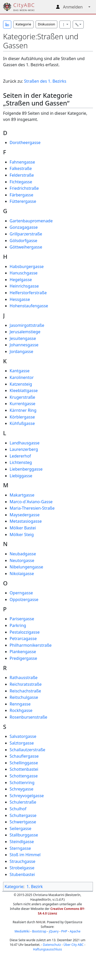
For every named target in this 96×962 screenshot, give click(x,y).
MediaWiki (22, 931)
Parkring (18, 625)
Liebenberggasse (26, 469)
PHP (64, 931)
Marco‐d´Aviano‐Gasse (31, 501)
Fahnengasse (22, 162)
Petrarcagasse (23, 638)
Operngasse (21, 593)
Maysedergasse (25, 515)
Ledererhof (20, 456)
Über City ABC (73, 944)
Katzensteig (21, 384)
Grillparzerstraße (26, 234)
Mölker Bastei (23, 528)
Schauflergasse (24, 756)
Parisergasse (22, 619)
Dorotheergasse (25, 142)
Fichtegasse (21, 182)
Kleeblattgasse (24, 390)
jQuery (54, 931)
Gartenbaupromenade (31, 221)
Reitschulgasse (24, 697)
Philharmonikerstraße (31, 645)
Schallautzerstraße (27, 750)
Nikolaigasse (22, 573)
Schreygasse (22, 789)
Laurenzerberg (24, 449)
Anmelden (73, 7)
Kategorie (23, 24)
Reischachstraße (25, 691)
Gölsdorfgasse (23, 240)
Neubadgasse (23, 554)
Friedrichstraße (24, 188)
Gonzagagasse (24, 227)
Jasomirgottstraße (27, 325)
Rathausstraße (24, 677)
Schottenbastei (24, 769)
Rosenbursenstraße (28, 717)
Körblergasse (22, 417)
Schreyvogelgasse (27, 795)
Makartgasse (22, 495)
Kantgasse (20, 371)
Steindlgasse (22, 841)
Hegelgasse (21, 279)
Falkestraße (21, 168)
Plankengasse (23, 651)
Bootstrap (39, 931)
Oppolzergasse (24, 599)
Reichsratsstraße (26, 684)
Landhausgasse (25, 443)
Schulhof (18, 809)
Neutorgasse (22, 560)
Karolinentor (22, 377)
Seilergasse (20, 828)
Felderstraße (22, 175)
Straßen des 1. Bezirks (45, 81)
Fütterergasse (23, 201)
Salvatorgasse (23, 736)
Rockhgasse (21, 710)
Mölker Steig (22, 534)
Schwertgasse (23, 822)
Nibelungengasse (26, 567)
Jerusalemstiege (25, 332)
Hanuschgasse (24, 273)
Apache (75, 931)
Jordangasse (21, 351)
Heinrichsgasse (24, 286)
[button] (7, 24)
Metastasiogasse (26, 521)
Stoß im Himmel (25, 855)
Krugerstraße (22, 397)
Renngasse (20, 704)
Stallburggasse (24, 835)
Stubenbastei (22, 874)
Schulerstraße (23, 802)
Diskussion (46, 24)
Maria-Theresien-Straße (32, 508)
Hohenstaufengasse (29, 306)
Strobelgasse (22, 868)
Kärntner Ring (23, 410)
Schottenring (22, 782)
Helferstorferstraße (28, 293)
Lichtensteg (21, 462)
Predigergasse (23, 658)
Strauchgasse (22, 861)
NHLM (40, 922)
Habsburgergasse (27, 266)
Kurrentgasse (23, 403)
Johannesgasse (24, 345)
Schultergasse (23, 815)
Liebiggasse (21, 476)
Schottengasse (24, 776)
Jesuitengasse (23, 338)
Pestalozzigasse (25, 632)
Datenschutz (52, 944)
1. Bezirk (34, 886)
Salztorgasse (22, 743)
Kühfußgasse (22, 423)
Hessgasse (20, 299)
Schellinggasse (24, 763)
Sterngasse (20, 848)
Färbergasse (21, 195)
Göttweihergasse (26, 247)
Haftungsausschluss (47, 949)
